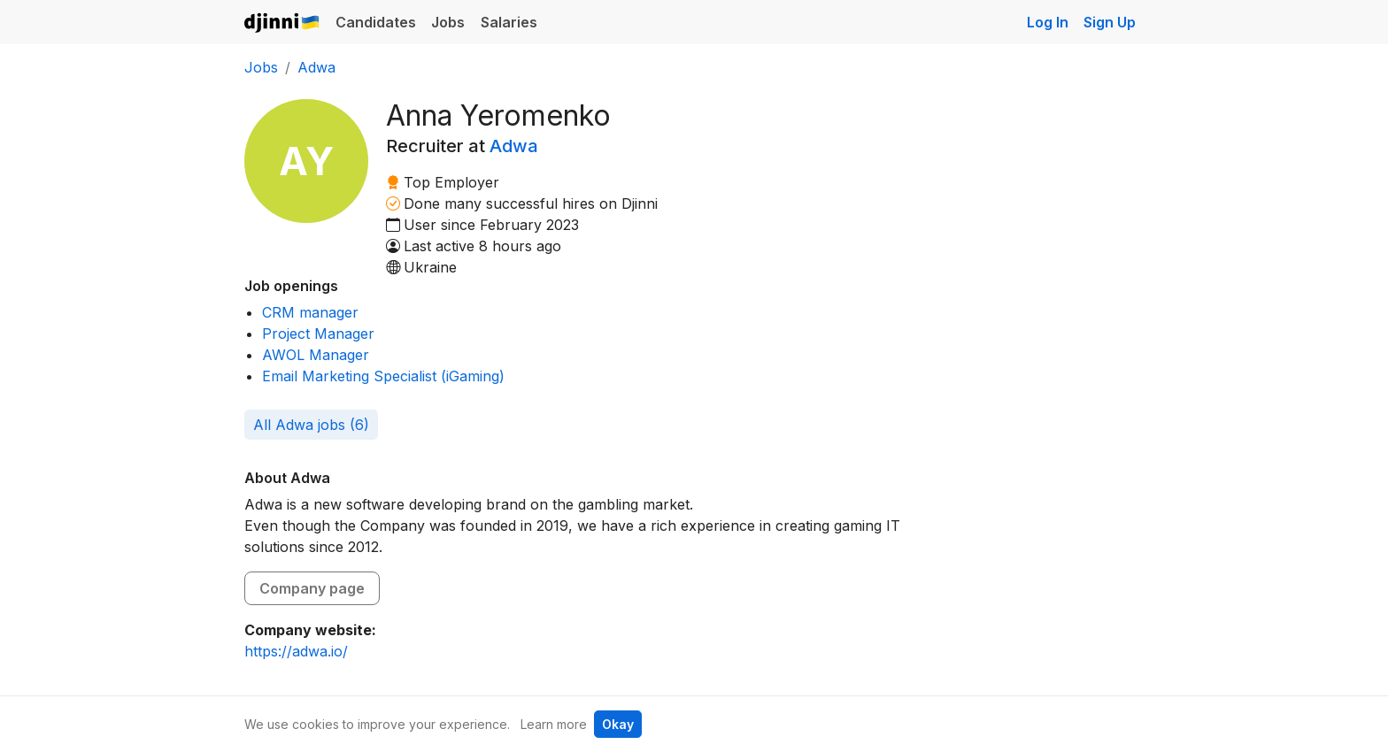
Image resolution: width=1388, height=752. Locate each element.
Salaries (509, 22)
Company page (312, 588)
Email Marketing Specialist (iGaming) (383, 376)
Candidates (375, 22)
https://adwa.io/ (296, 651)
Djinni (282, 23)
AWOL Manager (315, 355)
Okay (618, 724)
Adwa (316, 67)
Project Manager (318, 333)
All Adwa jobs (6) (311, 425)
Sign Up (1109, 22)
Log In (1047, 22)
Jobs (448, 22)
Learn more (553, 724)
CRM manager (310, 312)
